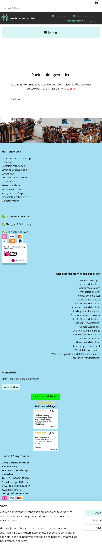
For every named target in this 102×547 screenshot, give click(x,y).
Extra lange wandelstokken (85, 357)
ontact (13, 158)
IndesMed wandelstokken (86, 334)
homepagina (67, 88)
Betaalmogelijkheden (13, 165)
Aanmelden (11, 387)
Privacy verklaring (11, 185)
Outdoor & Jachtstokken (87, 322)
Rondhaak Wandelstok (88, 295)
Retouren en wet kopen (15, 177)
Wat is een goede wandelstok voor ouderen (75, 353)
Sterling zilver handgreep (86, 311)
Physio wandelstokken (88, 342)
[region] (29, 516)
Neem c (6, 158)
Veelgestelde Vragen (13, 193)
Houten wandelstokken (87, 284)
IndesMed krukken (90, 338)
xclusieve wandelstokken (86, 315)
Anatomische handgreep (86, 330)
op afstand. (8, 181)
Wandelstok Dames (89, 287)
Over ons (7, 162)
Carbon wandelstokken (87, 303)
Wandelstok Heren (90, 291)
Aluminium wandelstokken (86, 307)
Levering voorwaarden (14, 169)
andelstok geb (12, 196)
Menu (51, 32)
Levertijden (8, 173)
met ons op (24, 158)
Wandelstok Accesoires (87, 350)
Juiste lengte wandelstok (86, 346)
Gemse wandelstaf (89, 326)
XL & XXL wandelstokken (86, 319)
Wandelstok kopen (90, 280)
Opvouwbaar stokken (88, 299)
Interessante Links (12, 189)
